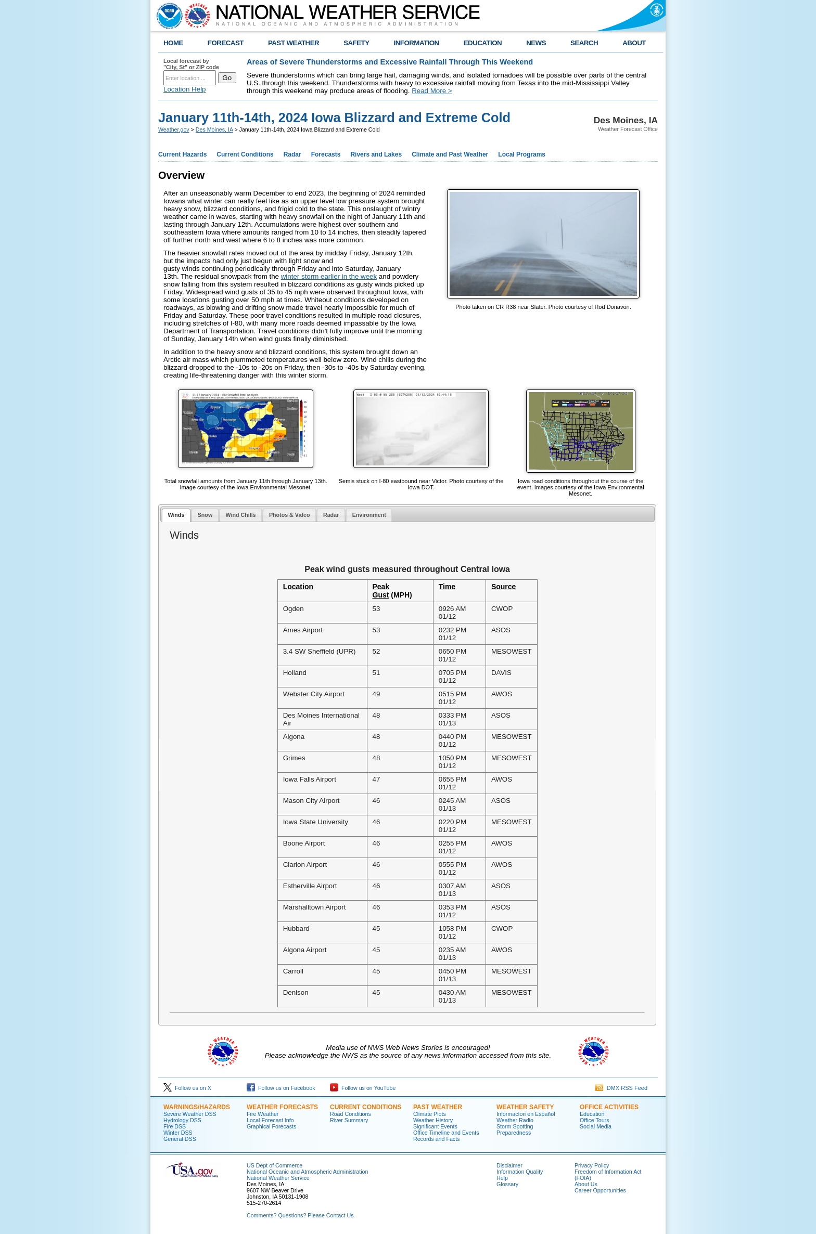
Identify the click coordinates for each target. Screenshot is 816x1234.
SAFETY (356, 43)
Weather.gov (173, 129)
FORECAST (226, 43)
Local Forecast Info (270, 1120)
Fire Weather (262, 1114)
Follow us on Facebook (281, 1088)
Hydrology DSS (182, 1120)
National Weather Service (278, 1178)
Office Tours (594, 1120)
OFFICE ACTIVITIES (609, 1107)
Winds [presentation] (176, 515)
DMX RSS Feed (621, 1088)
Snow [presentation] (205, 515)
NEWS (536, 43)
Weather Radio (514, 1120)
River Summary (349, 1120)
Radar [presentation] (331, 515)
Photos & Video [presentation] (289, 515)
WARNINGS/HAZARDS (196, 1107)
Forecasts (326, 154)
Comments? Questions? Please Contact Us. (301, 1215)
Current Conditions (244, 154)
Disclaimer (509, 1165)
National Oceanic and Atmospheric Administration (307, 1171)
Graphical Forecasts (271, 1126)
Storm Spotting (514, 1126)
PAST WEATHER (293, 43)
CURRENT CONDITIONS (365, 1107)
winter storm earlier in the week (329, 276)
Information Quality (519, 1171)
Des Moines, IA (214, 129)
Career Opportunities (600, 1190)
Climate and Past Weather (450, 154)
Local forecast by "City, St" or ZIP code (191, 64)
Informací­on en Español (525, 1114)
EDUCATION (483, 43)
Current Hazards (182, 154)
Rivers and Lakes (376, 154)
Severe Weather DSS (189, 1114)
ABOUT (634, 43)
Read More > (432, 91)
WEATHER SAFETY (525, 1107)
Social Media (595, 1126)
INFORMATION (416, 43)
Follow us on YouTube (363, 1088)
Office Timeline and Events (446, 1132)
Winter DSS (178, 1132)
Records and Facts (436, 1139)
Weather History (433, 1120)
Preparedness (513, 1132)
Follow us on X (187, 1088)
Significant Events (435, 1126)
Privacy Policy (592, 1165)
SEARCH (584, 43)
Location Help (184, 89)
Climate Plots (429, 1114)
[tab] (176, 516)
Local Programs (521, 154)
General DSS (179, 1139)
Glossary (507, 1184)
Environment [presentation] (369, 515)
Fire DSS (174, 1126)
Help (502, 1178)
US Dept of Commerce (274, 1165)
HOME (173, 43)
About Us (586, 1184)
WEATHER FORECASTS (282, 1107)
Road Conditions (350, 1114)
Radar (292, 154)
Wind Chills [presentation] (241, 515)
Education (592, 1114)
